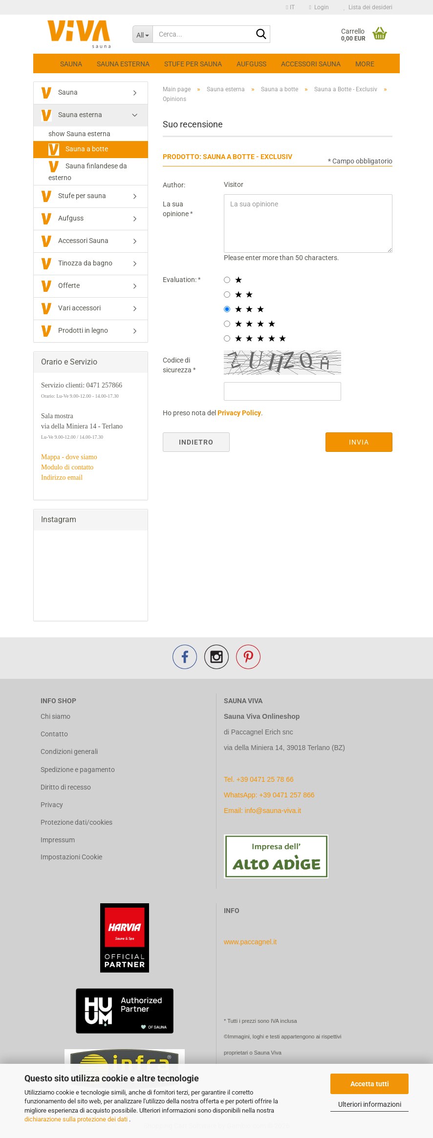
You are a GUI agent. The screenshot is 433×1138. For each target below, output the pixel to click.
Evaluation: (180, 280)
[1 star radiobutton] (227, 280)
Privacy (52, 805)
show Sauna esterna (79, 134)
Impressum (58, 840)
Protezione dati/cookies (76, 822)
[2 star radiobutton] (227, 294)
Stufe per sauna (193, 64)
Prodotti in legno (74, 331)
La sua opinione (176, 209)
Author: (174, 185)
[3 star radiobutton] (227, 309)
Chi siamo (55, 716)
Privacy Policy (239, 413)
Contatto (54, 734)
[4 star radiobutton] (227, 324)
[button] (290, 7)
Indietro (196, 442)
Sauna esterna (123, 64)
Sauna (71, 64)
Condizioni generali (69, 751)
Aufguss (251, 64)
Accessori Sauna (311, 64)
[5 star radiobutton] (227, 338)
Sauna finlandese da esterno (87, 171)
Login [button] (319, 7)
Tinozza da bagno (76, 264)
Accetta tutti (369, 1084)
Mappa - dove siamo (69, 457)
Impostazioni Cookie (71, 857)
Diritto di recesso (66, 787)
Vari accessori (71, 309)
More (364, 64)
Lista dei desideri (368, 7)
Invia (359, 442)
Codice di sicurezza (178, 365)
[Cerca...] (142, 34)
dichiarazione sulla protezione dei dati (76, 1119)
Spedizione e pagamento (78, 769)
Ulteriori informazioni (369, 1104)
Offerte (60, 286)
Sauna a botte (78, 149)
